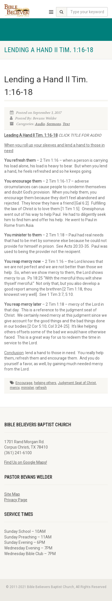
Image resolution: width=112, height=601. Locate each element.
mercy (14, 388)
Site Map (12, 494)
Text (66, 124)
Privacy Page (15, 500)
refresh (41, 388)
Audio (40, 124)
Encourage (23, 383)
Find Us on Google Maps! (25, 462)
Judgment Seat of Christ (77, 383)
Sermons (53, 124)
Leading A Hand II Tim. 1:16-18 (31, 135)
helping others (45, 383)
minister (27, 388)
